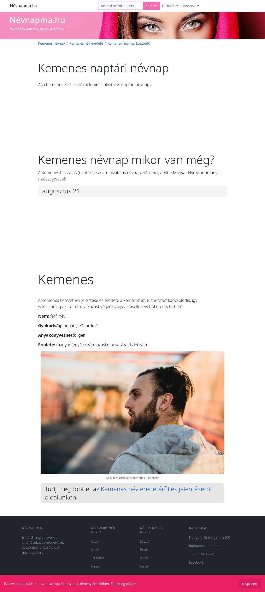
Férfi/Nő (169, 6)
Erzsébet (97, 558)
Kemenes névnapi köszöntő (129, 43)
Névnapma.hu (23, 6)
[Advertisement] (132, 123)
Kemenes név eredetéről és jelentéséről (156, 489)
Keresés (152, 6)
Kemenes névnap (51, 43)
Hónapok (188, 6)
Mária (95, 549)
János (144, 558)
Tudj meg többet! (124, 583)
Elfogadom (249, 584)
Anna (95, 566)
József (144, 566)
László (144, 541)
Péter (144, 549)
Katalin (96, 541)
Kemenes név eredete (86, 43)
